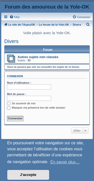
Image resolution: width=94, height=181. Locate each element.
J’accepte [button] (28, 175)
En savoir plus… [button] (65, 162)
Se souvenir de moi (21, 103)
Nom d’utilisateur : (19, 82)
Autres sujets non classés (38, 57)
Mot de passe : (16, 94)
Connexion (15, 76)
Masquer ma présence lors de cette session (36, 107)
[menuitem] (15, 17)
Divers (11, 41)
